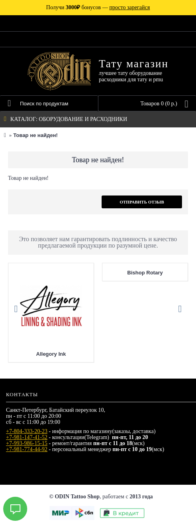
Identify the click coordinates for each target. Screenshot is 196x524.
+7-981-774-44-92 (27, 449)
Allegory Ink (51, 354)
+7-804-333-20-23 (27, 431)
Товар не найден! (35, 135)
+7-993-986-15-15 (27, 443)
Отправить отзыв (142, 202)
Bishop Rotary (145, 273)
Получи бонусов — (98, 7)
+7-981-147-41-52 (27, 437)
